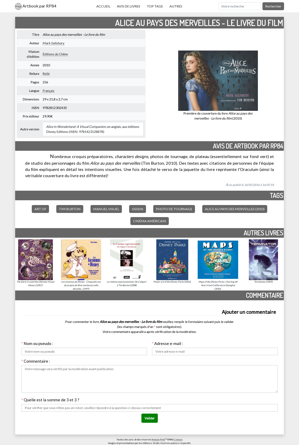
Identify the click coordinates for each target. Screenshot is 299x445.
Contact (178, 439)
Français (48, 91)
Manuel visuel (106, 209)
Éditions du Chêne (55, 54)
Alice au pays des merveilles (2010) (235, 209)
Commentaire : (35, 361)
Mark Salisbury (53, 43)
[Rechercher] (239, 6)
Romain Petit (158, 439)
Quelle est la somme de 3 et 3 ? (50, 399)
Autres (175, 6)
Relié (46, 73)
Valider (150, 418)
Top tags (155, 6)
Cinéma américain (149, 221)
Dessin (137, 209)
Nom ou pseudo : (37, 343)
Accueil (103, 6)
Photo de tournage (174, 209)
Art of (40, 209)
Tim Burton (70, 209)
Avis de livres (128, 6)
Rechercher (273, 6)
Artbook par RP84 (35, 6)
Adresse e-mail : (167, 343)
